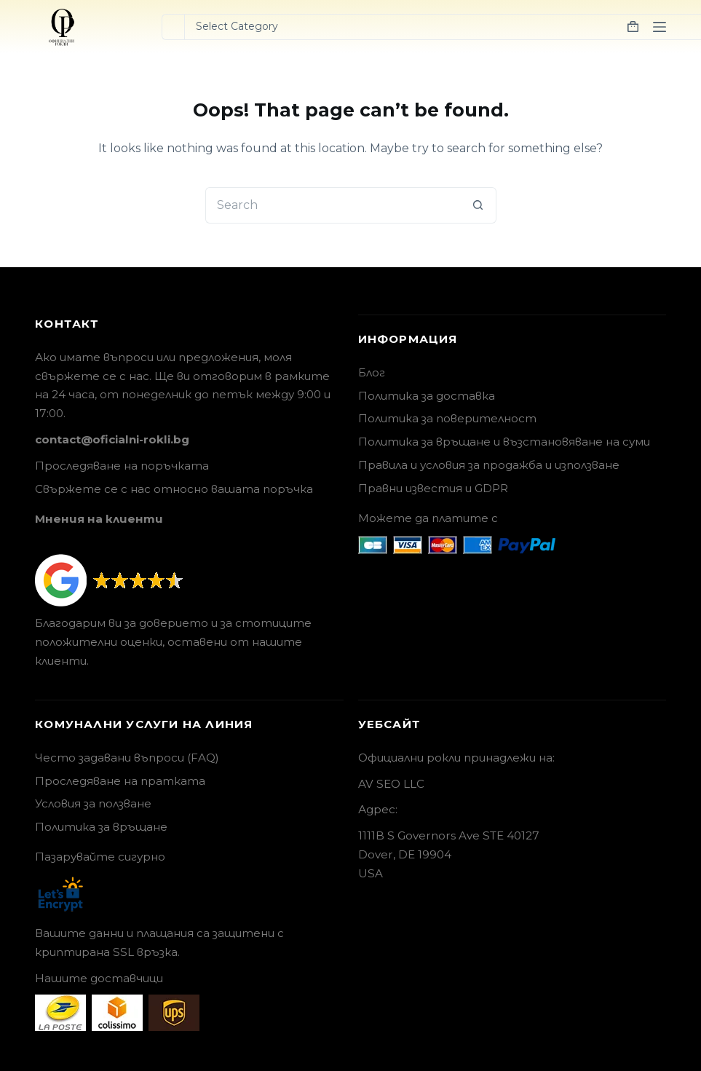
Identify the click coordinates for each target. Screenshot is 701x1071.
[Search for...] (173, 27)
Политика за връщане (101, 827)
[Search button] (478, 205)
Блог (371, 372)
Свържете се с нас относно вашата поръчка (174, 489)
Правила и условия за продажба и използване (488, 465)
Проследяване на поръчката (122, 466)
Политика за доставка (426, 396)
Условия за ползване (93, 803)
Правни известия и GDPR (433, 488)
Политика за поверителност (447, 418)
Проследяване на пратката (120, 781)
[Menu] (659, 26)
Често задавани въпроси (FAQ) (127, 757)
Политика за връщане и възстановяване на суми (504, 441)
